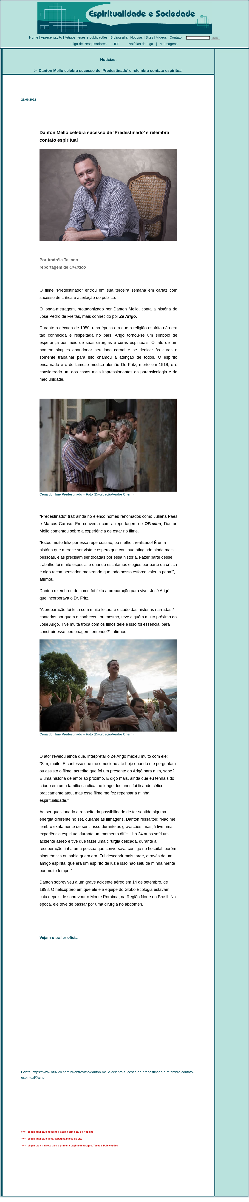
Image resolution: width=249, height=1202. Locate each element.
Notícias (136, 37)
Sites (149, 37)
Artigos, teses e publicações (86, 37)
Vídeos (161, 37)
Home (33, 37)
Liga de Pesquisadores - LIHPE (95, 44)
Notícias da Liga (140, 44)
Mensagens (169, 44)
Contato (176, 37)
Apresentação (51, 37)
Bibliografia (118, 37)
